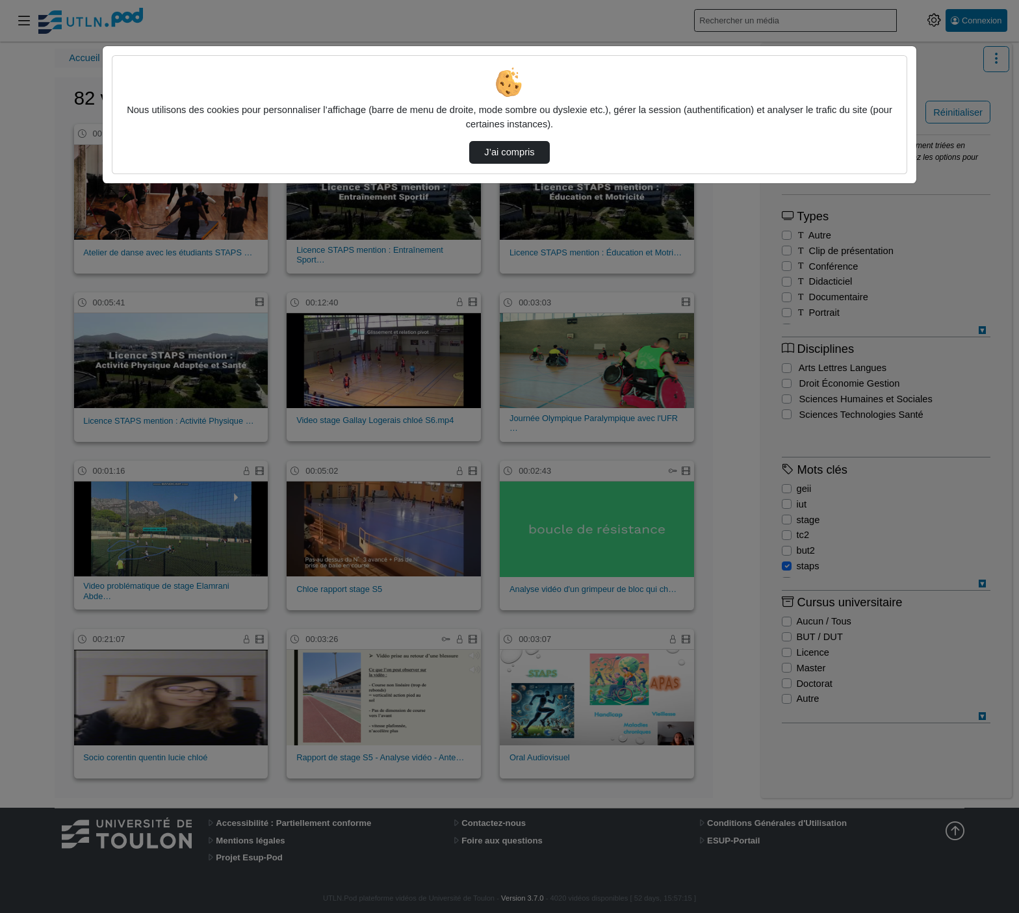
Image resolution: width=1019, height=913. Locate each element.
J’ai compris (509, 152)
